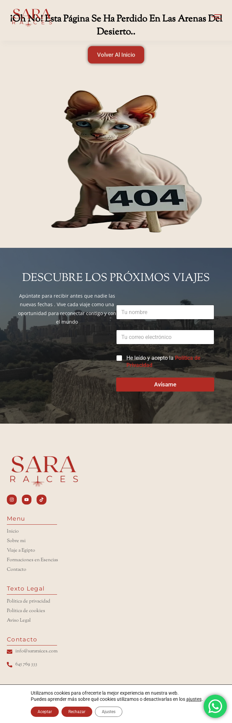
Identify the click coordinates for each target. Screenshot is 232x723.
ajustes (194, 699)
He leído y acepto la (163, 361)
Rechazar (76, 711)
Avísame (165, 384)
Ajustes (108, 711)
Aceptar (45, 711)
